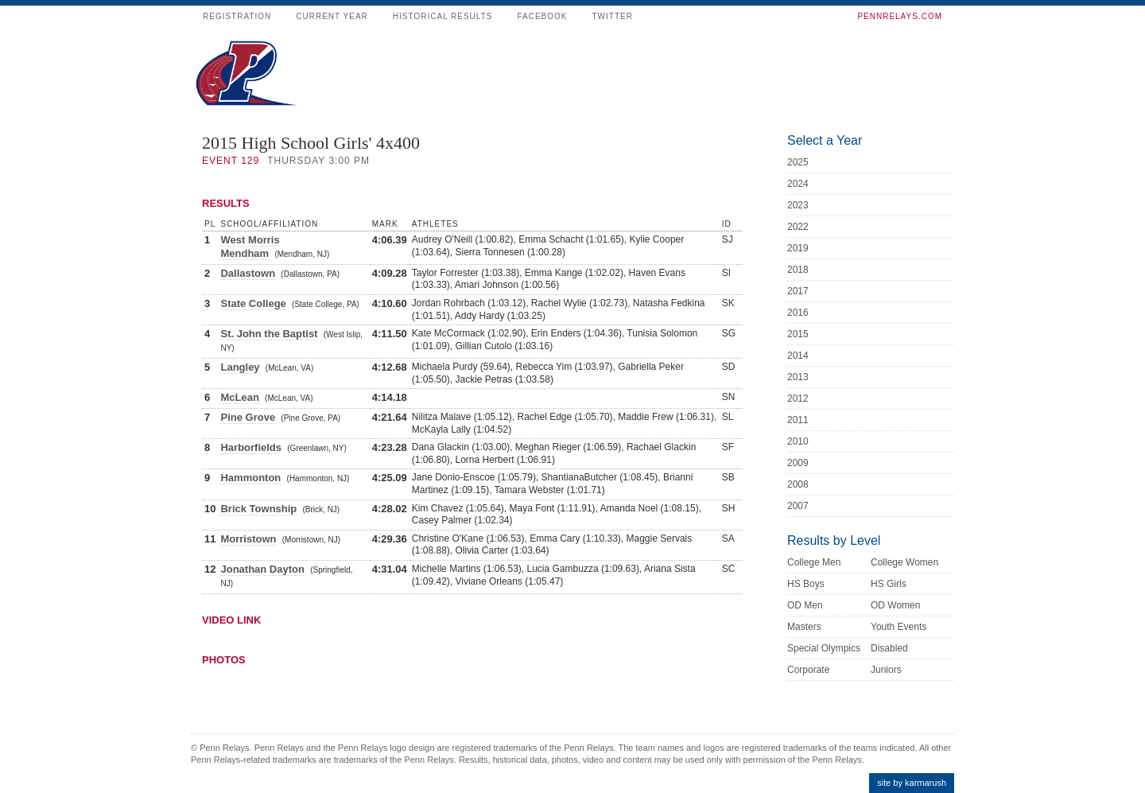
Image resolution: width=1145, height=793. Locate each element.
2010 (798, 441)
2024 (798, 183)
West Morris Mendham (249, 246)
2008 (798, 484)
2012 (798, 398)
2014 (798, 355)
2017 (798, 291)
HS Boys (806, 583)
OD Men (805, 605)
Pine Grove (247, 417)
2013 (798, 377)
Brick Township (258, 509)
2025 (798, 162)
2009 (798, 462)
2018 (798, 269)
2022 (798, 226)
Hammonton (250, 478)
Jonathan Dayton (262, 569)
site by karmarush (911, 782)
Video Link (231, 620)
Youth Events (898, 626)
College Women (904, 562)
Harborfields (250, 447)
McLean (239, 397)
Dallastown (247, 273)
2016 (798, 312)
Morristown (248, 539)
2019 (798, 248)
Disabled (889, 648)
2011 (798, 420)
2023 (798, 205)
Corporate (808, 669)
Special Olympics (823, 648)
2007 (798, 505)
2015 (798, 334)
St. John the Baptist (268, 334)
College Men (813, 562)
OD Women (895, 605)
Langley (239, 367)
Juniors (886, 669)
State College (252, 303)
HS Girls (888, 583)
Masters (804, 626)
